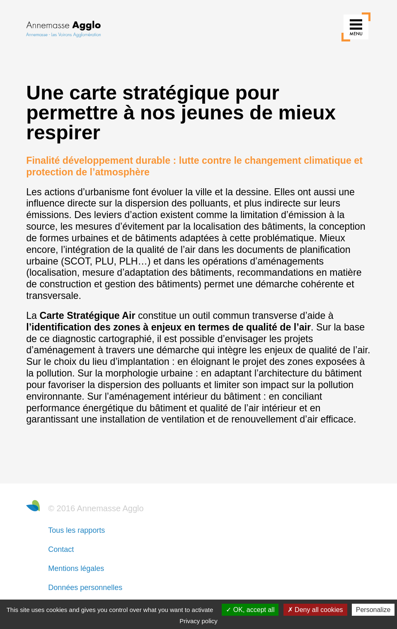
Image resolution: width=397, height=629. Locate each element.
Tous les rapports (76, 530)
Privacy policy (198, 620)
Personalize (373, 609)
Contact (61, 549)
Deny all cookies (315, 609)
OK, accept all (250, 609)
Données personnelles (85, 587)
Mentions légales (76, 568)
